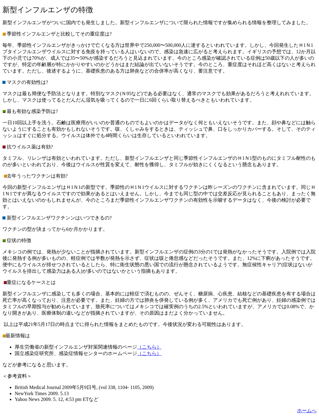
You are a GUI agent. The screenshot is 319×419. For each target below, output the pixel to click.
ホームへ (307, 410)
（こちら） (149, 347)
